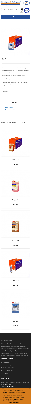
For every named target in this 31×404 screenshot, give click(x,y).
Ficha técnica (9, 107)
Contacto (5, 373)
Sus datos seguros (8, 370)
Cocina (11, 25)
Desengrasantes (21, 25)
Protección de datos (8, 367)
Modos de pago (7, 365)
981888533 (10, 386)
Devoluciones (6, 362)
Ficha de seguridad (10, 109)
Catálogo (4, 25)
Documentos (15, 98)
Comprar (15, 102)
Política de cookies (13, 402)
